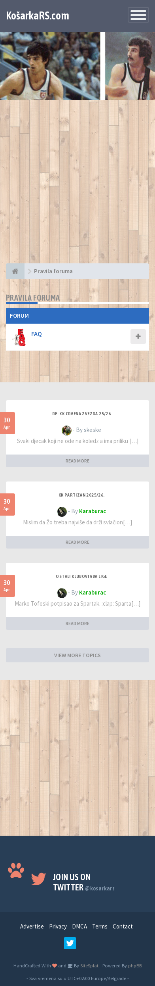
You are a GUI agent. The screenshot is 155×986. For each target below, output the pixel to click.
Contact (123, 926)
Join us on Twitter (84, 882)
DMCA (79, 926)
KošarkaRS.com (37, 15)
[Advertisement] (77, 185)
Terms (100, 926)
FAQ (36, 334)
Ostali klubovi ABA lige (81, 576)
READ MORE (77, 461)
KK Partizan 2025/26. (82, 495)
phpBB (135, 965)
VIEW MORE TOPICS (77, 655)
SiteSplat (88, 965)
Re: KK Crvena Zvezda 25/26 (81, 413)
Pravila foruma (33, 297)
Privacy (58, 926)
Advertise (32, 926)
